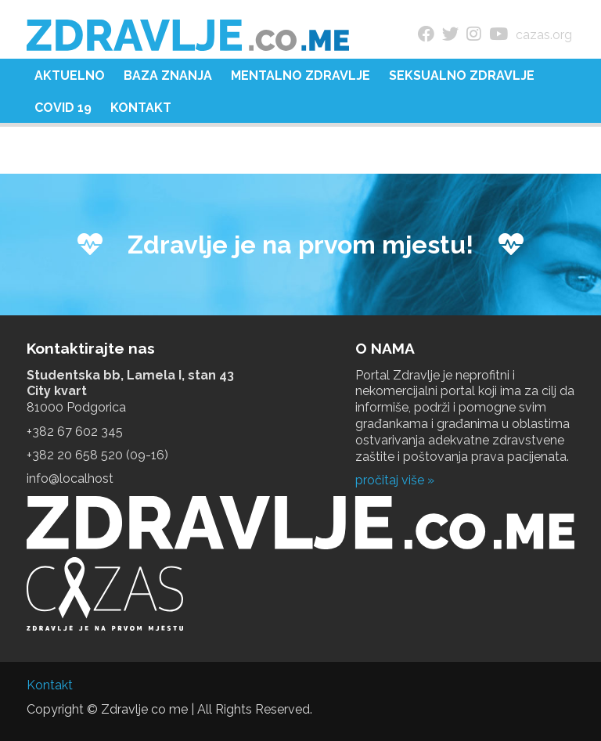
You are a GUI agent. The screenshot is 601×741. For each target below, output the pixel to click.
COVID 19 (63, 107)
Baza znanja (168, 75)
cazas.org (544, 34)
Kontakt (140, 107)
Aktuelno (69, 75)
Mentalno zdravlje (300, 75)
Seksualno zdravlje (461, 75)
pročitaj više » (394, 480)
